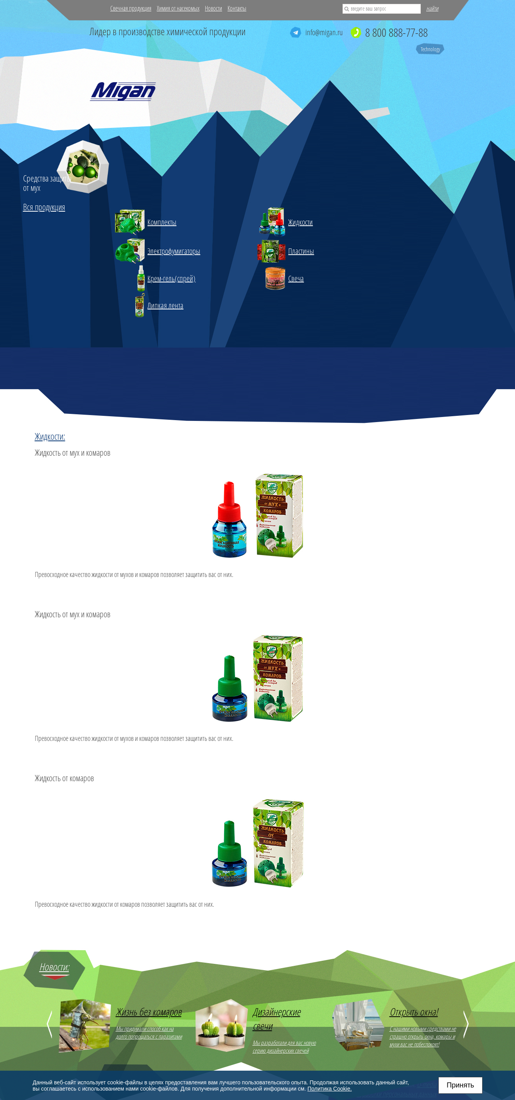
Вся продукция (44, 206)
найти (432, 8)
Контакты (237, 8)
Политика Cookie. (329, 1089)
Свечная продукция (130, 8)
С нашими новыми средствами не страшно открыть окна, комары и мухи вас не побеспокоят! (422, 1036)
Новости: (54, 967)
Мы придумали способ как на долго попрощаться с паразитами (149, 1032)
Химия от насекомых (178, 8)
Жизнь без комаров (148, 1012)
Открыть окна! (413, 1012)
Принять (460, 1085)
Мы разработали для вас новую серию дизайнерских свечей (284, 1046)
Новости (213, 8)
